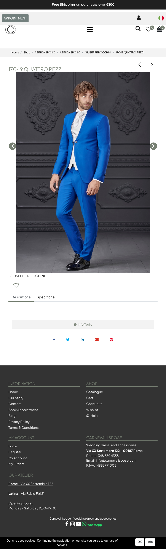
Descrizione (21, 297)
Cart (89, 398)
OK (140, 542)
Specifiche (46, 297)
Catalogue (94, 392)
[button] (148, 30)
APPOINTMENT (15, 18)
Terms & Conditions (23, 427)
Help (92, 415)
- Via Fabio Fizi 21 (26, 493)
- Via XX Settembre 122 (30, 484)
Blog (12, 415)
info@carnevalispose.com (116, 460)
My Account (17, 458)
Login (12, 446)
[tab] (21, 297)
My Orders (16, 464)
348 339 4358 (108, 455)
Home (13, 392)
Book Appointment (23, 410)
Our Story (15, 398)
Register (14, 452)
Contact (15, 404)
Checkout (94, 404)
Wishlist (92, 410)
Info (150, 542)
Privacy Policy (19, 421)
